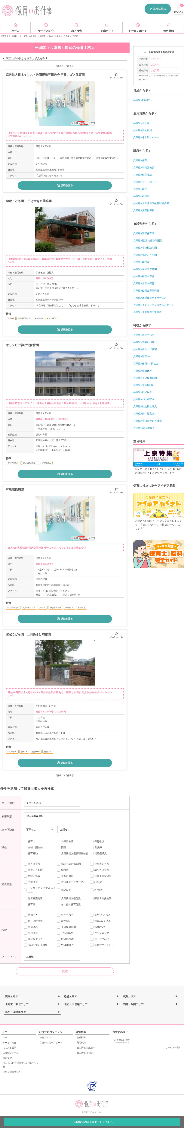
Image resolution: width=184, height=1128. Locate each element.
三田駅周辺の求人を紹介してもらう (92, 1121)
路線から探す (54, 36)
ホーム (6, 1037)
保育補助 (31, 853)
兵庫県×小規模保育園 (145, 377)
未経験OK (97, 927)
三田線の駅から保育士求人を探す (27, 58)
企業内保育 (65, 876)
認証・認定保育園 (69, 864)
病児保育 (64, 890)
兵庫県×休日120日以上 (145, 363)
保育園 (29, 904)
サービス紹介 (9, 1042)
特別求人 (31, 915)
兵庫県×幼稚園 (141, 262)
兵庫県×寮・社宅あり (145, 413)
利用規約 (81, 1042)
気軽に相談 (157, 8)
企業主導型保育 (101, 876)
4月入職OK (65, 933)
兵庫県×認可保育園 (143, 233)
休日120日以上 (100, 921)
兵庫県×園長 (140, 189)
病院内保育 (32, 876)
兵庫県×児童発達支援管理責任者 (151, 203)
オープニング (99, 933)
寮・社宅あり (99, 939)
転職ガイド (45, 1037)
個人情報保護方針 (86, 1047)
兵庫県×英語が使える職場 (147, 420)
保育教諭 (97, 841)
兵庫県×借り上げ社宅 (145, 349)
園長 (61, 847)
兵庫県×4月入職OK (143, 399)
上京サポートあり (102, 945)
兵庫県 (43, 36)
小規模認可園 (99, 864)
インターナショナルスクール (40, 890)
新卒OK (63, 921)
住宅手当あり (66, 915)
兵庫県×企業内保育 (143, 283)
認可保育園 (32, 864)
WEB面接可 (65, 945)
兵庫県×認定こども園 (145, 254)
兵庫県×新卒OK (141, 356)
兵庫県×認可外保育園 (145, 269)
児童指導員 (98, 853)
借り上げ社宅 (33, 921)
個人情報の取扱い (86, 1052)
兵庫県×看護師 (141, 196)
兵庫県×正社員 (141, 123)
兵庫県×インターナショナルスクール (153, 304)
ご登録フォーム (11, 1052)
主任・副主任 (33, 847)
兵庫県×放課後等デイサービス (150, 297)
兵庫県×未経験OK (143, 385)
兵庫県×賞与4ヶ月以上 (145, 342)
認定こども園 (33, 870)
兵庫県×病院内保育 (143, 276)
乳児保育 (31, 933)
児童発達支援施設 (69, 898)
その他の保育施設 (69, 904)
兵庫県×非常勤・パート (146, 137)
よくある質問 (9, 1047)
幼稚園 (63, 870)
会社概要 (81, 1037)
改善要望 (7, 1058)
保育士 (29, 841)
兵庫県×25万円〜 (142, 100)
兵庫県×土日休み (142, 370)
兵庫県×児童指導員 (143, 210)
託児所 (96, 882)
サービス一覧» (172, 1047)
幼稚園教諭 (65, 841)
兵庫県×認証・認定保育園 (147, 240)
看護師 (96, 847)
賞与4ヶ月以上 (100, 915)
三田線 (66, 36)
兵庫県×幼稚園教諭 (143, 167)
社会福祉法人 (33, 939)
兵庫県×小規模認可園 (145, 247)
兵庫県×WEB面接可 (144, 427)
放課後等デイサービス (71, 882)
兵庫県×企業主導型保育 (146, 290)
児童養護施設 (33, 898)
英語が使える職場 (36, 945)
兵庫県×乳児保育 (142, 392)
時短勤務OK (66, 939)
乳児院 (96, 890)
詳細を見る (65, 185)
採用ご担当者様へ (12, 1071)
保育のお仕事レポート (51, 1042)
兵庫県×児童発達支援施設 (147, 312)
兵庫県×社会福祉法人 (145, 406)
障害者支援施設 (101, 898)
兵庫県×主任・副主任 (145, 181)
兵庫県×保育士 (141, 160)
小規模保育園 (66, 927)
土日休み (31, 927)
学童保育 (31, 882)
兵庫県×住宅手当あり (145, 335)
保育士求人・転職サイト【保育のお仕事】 (19, 36)
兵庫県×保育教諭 (142, 174)
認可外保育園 (99, 870)
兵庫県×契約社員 (142, 130)
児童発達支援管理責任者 (72, 853)
